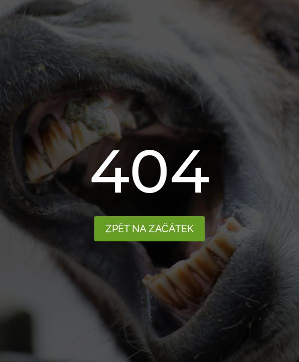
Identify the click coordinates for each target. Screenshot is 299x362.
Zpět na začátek (149, 229)
